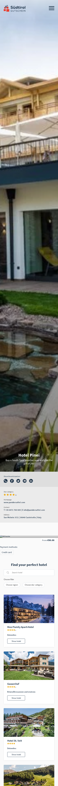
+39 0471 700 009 (13, 510)
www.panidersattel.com (14, 502)
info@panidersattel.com (34, 510)
